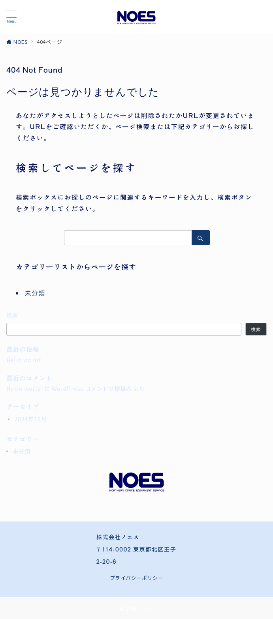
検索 (12, 315)
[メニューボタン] (11, 17)
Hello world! (24, 360)
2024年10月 (30, 419)
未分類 (35, 293)
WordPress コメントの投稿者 (92, 388)
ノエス (145, 609)
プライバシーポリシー (136, 577)
